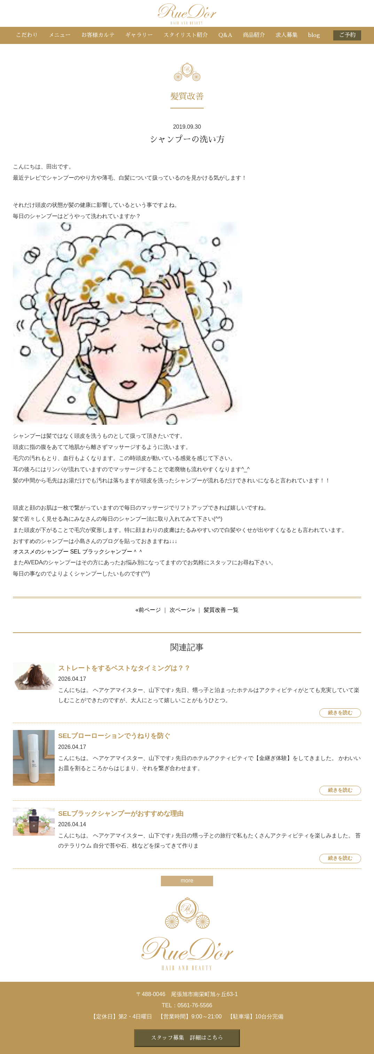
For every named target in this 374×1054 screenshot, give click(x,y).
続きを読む (340, 712)
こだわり (27, 35)
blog (314, 35)
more (187, 880)
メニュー (59, 35)
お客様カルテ (98, 35)
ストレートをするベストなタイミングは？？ (124, 668)
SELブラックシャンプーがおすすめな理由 (121, 813)
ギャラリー (139, 35)
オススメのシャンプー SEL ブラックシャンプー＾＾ (78, 552)
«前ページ (148, 610)
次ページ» (182, 610)
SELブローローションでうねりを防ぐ (114, 735)
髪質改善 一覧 (221, 610)
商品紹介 (254, 35)
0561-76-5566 (195, 1005)
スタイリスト (185, 35)
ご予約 (347, 35)
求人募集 (286, 35)
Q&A (225, 35)
